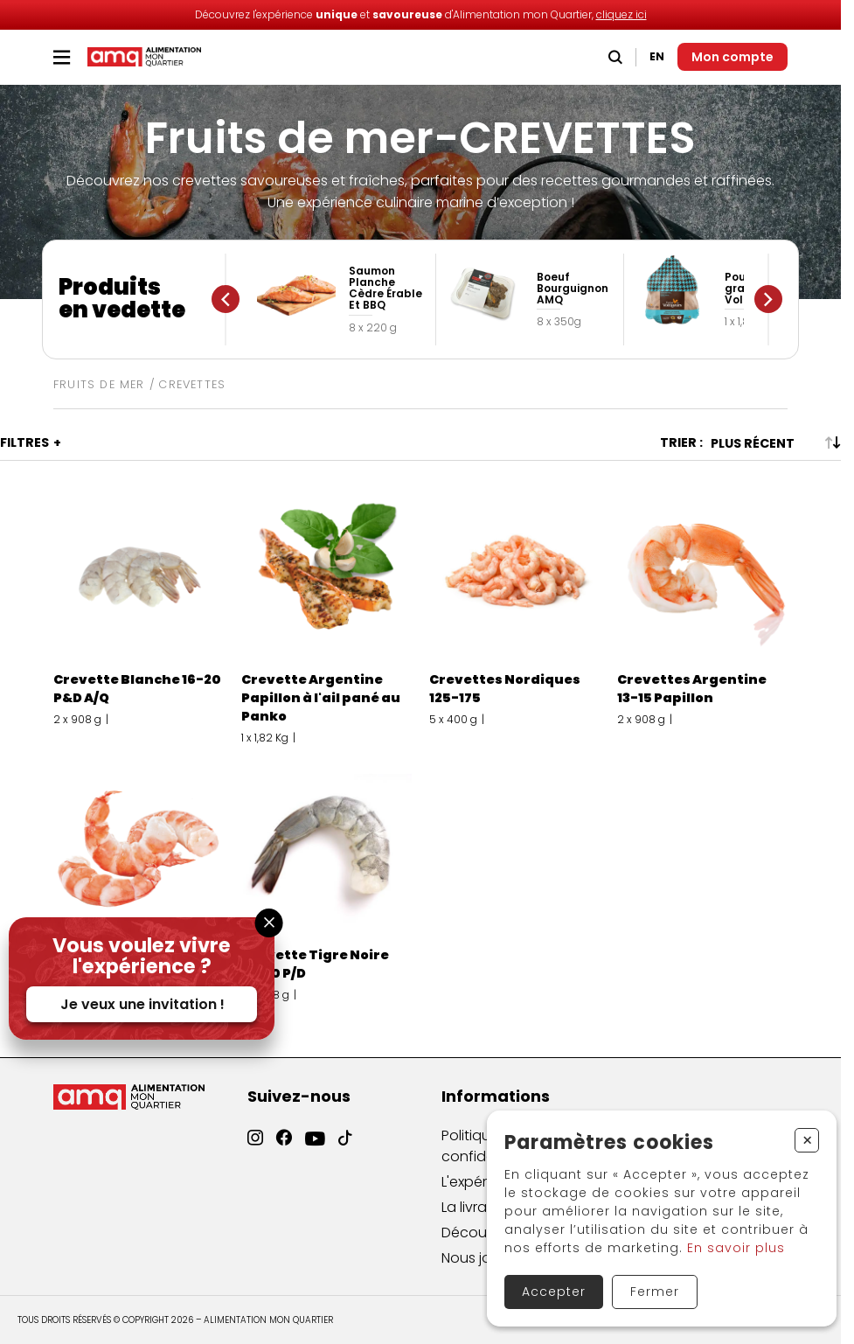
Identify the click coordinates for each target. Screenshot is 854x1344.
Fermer (654, 1291)
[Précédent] (226, 299)
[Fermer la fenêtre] (269, 923)
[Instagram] (255, 1148)
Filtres (24, 442)
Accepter (554, 1291)
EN (656, 56)
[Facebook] (284, 1151)
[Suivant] (768, 299)
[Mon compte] (732, 57)
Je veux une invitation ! (142, 1004)
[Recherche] (615, 57)
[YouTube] (315, 1157)
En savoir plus (736, 1248)
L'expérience (482, 1196)
